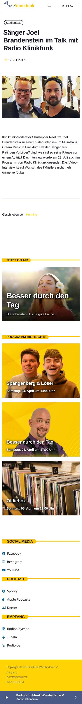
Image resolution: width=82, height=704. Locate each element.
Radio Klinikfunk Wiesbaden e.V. (38, 667)
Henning (31, 214)
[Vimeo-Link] (23, 6)
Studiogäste (13, 22)
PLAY (67, 6)
